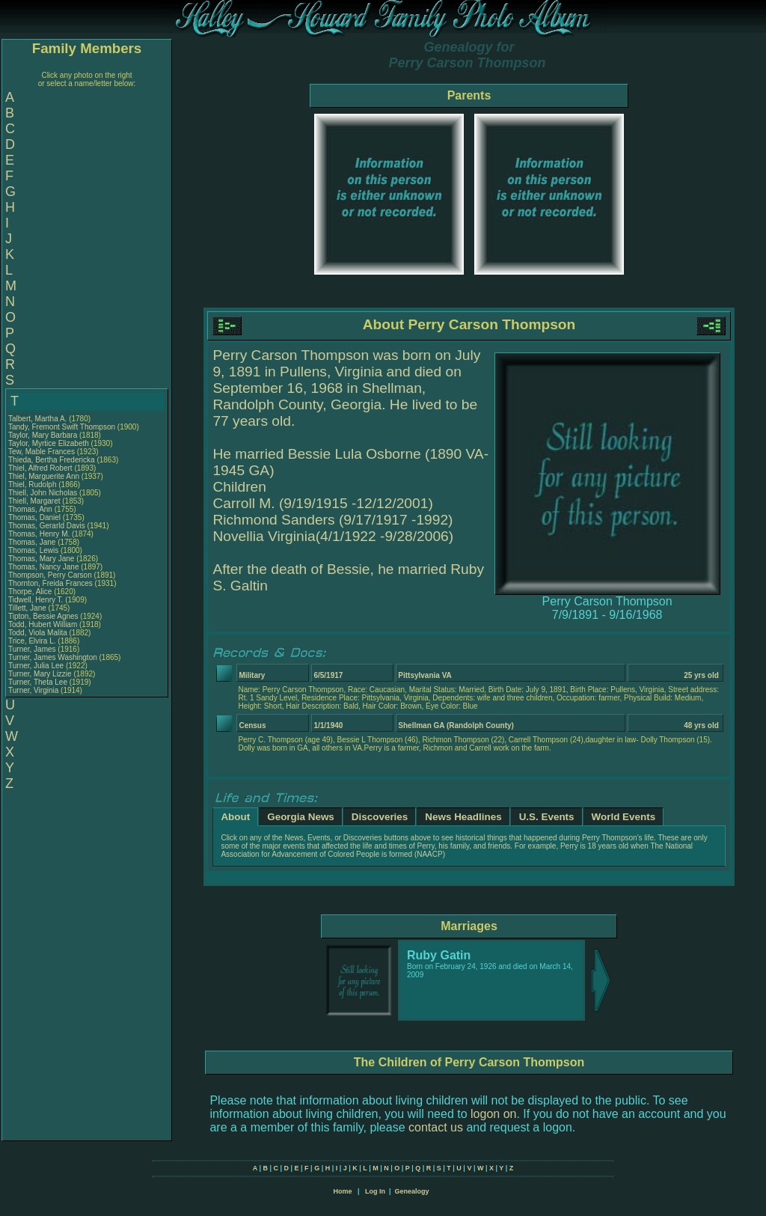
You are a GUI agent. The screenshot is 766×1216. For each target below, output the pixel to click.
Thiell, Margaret (35, 501)
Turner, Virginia (34, 690)
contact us (435, 1127)
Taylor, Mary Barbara (42, 435)
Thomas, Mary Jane (41, 558)
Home (342, 1191)
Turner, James (33, 649)
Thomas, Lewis (34, 550)
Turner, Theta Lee (37, 682)
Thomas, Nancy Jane (43, 567)
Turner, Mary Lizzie (40, 674)
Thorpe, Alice (31, 591)
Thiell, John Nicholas (42, 493)
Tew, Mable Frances (41, 451)
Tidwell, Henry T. (35, 600)
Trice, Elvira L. (32, 641)
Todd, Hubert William (42, 624)
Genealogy (412, 1191)
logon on (493, 1113)
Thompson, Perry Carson (50, 575)
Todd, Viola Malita (37, 633)
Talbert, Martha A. (37, 419)
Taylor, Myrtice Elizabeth (48, 443)
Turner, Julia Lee (36, 666)
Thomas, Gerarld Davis (46, 526)
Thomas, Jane (33, 542)
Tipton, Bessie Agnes (43, 616)
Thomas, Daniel (35, 517)
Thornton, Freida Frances (50, 583)
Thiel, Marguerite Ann (43, 476)
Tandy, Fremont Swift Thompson (61, 427)
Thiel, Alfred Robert (40, 468)
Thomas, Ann (31, 509)
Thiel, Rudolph (33, 484)
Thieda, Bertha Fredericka (51, 460)
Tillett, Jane (28, 608)
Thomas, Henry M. (39, 534)
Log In (375, 1191)
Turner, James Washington (52, 657)
